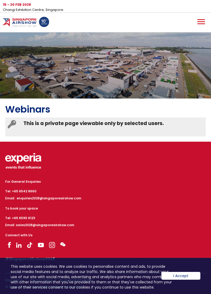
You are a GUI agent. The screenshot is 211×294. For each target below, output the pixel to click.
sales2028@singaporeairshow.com (45, 225)
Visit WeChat (62, 244)
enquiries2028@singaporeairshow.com (49, 198)
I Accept (180, 279)
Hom (26, 23)
